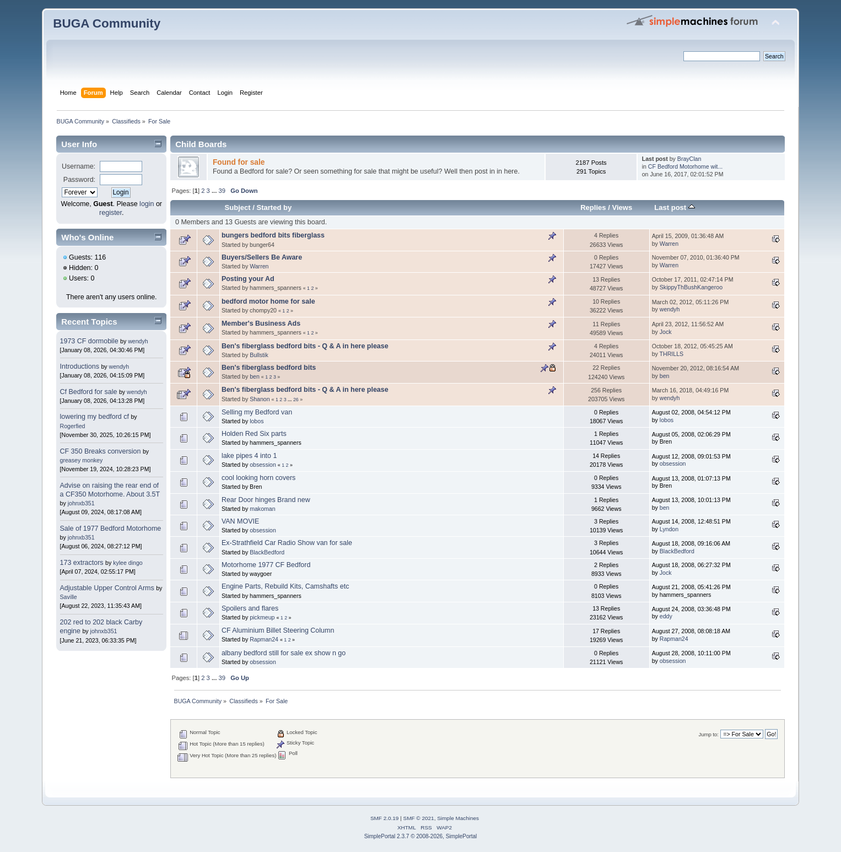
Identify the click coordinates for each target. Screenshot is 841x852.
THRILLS (672, 353)
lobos (256, 421)
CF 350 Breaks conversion (100, 451)
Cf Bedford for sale (88, 392)
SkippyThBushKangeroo (691, 287)
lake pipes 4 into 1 (249, 456)
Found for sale (239, 162)
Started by (274, 207)
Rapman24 (264, 639)
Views (622, 207)
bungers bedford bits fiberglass (273, 235)
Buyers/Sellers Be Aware (262, 257)
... (215, 190)
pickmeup (262, 617)
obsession (263, 464)
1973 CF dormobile (89, 341)
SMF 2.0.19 (384, 818)
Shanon (260, 399)
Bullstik (259, 355)
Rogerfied (72, 426)
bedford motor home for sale (268, 301)
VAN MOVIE (240, 521)
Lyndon (669, 529)
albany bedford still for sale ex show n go (284, 653)
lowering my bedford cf (94, 416)
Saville (68, 597)
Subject (238, 207)
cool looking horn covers (258, 478)
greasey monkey (81, 460)
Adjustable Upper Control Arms (107, 588)
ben (255, 376)
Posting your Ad (248, 279)
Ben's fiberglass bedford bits (269, 367)
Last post (674, 207)
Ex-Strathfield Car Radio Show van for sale (287, 543)
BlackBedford (267, 552)
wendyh (138, 341)
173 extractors (82, 563)
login (146, 204)
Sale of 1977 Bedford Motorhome (110, 528)
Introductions (79, 366)
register (110, 213)
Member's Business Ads (261, 323)
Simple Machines (458, 818)
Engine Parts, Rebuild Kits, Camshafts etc (285, 586)
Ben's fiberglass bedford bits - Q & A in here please (305, 346)
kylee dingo (128, 562)
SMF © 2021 (418, 818)
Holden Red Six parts (254, 434)
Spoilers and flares (250, 608)
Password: (79, 180)
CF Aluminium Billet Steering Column (278, 630)
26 (296, 399)
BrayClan (689, 158)
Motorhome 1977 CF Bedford (266, 565)
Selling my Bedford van (257, 412)
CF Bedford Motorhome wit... (685, 166)
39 (221, 190)
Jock (666, 331)
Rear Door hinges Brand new (266, 500)
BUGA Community (106, 23)
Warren (669, 243)
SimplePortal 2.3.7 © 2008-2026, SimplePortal (420, 836)
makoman (263, 508)
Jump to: (708, 734)
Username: (78, 166)
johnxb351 (81, 503)
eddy (666, 616)
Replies (593, 207)
